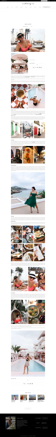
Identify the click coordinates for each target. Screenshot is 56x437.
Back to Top (28, 408)
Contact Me (45, 418)
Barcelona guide (27, 76)
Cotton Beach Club (13, 165)
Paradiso (15, 114)
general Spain (33, 76)
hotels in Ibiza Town (38, 114)
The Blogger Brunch (38, 427)
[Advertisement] (28, 17)
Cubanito (40, 113)
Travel (31, 26)
